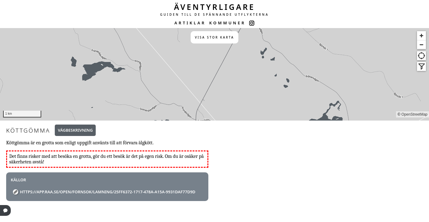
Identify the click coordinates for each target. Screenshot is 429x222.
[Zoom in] (421, 35)
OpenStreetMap (414, 114)
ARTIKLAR (190, 23)
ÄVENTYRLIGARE (214, 7)
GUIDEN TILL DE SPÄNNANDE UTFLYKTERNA (214, 14)
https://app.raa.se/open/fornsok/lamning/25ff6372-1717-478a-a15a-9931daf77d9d (107, 192)
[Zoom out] (421, 44)
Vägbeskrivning (75, 130)
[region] (214, 74)
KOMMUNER (227, 23)
